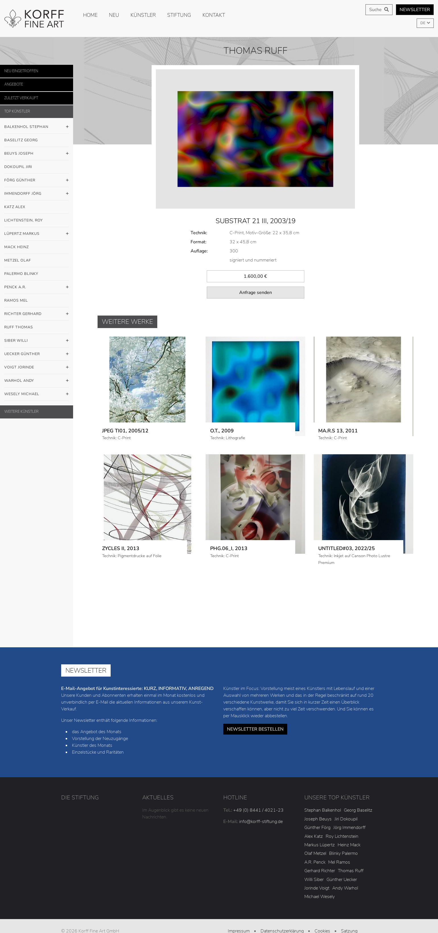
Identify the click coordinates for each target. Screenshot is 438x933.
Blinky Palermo (343, 836)
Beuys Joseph (36, 153)
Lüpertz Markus (36, 234)
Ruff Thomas (18, 327)
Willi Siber (314, 862)
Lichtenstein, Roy (23, 220)
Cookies (322, 913)
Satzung (349, 913)
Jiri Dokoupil (346, 801)
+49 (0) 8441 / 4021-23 (258, 792)
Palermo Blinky (21, 273)
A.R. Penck (314, 844)
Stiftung (179, 15)
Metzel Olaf (17, 260)
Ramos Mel (16, 300)
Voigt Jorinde (36, 367)
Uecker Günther (36, 354)
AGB (238, 922)
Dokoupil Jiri (18, 166)
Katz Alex (14, 207)
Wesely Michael (36, 394)
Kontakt (214, 15)
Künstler (143, 15)
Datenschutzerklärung (282, 913)
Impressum (239, 913)
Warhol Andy (36, 381)
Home (90, 15)
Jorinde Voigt (316, 870)
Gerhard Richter (319, 853)
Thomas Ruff (350, 853)
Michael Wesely (319, 879)
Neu (114, 15)
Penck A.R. (36, 287)
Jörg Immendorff (349, 810)
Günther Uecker (342, 862)
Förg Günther (36, 180)
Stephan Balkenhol (322, 792)
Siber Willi (36, 341)
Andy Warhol (345, 870)
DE (423, 23)
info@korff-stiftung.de (261, 804)
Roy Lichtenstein (342, 818)
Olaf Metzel (315, 836)
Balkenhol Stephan (36, 127)
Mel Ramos (339, 844)
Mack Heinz (16, 247)
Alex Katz (313, 818)
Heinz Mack (349, 827)
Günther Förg (317, 810)
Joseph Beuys (318, 801)
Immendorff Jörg (36, 194)
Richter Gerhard (36, 314)
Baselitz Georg (21, 140)
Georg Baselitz (358, 792)
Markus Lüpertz (319, 827)
